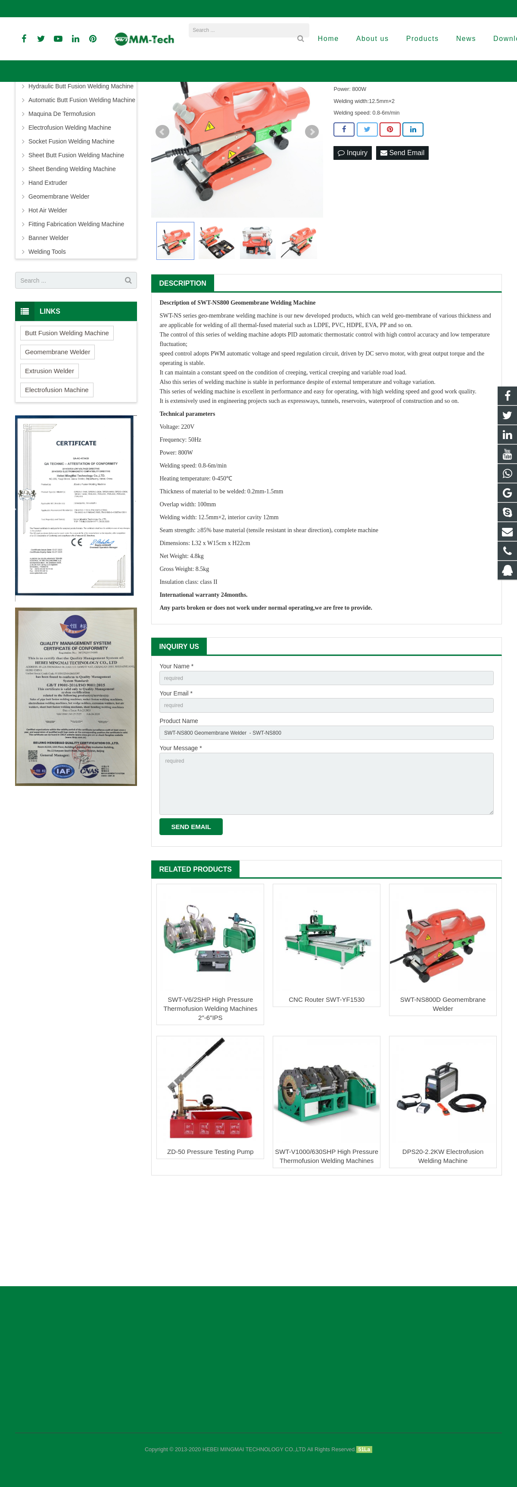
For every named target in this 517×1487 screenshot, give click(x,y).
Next (312, 214)
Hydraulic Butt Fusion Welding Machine (81, 168)
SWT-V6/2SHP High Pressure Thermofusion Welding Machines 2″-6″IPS (210, 1108)
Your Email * (176, 777)
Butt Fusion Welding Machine (67, 154)
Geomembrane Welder (237, 105)
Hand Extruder (47, 264)
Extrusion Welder (49, 452)
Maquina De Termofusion (61, 195)
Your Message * (180, 837)
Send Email (402, 235)
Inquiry (352, 235)
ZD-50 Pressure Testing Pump (210, 1251)
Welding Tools (47, 333)
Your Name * (176, 748)
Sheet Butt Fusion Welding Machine (76, 237)
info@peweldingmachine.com (118, 8)
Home (165, 105)
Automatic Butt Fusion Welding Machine (81, 181)
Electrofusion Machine (57, 471)
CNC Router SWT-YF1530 (326, 1099)
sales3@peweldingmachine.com (305, 8)
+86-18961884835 (44, 8)
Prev (162, 214)
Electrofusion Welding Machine (69, 209)
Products (191, 105)
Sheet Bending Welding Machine (72, 250)
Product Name (178, 807)
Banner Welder (48, 319)
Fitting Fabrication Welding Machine (76, 305)
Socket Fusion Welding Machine (71, 223)
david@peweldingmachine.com (210, 8)
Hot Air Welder (47, 292)
